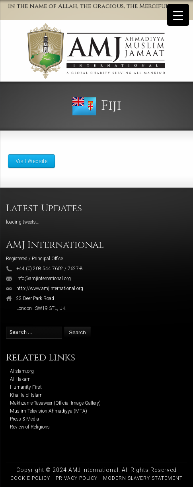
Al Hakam (20, 379)
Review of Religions (30, 427)
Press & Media (24, 419)
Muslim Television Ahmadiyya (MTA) (48, 411)
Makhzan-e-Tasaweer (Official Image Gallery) (55, 403)
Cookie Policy (30, 478)
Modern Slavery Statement (143, 478)
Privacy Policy (76, 478)
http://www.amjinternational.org (49, 288)
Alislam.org (22, 371)
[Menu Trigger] (178, 15)
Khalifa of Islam (26, 395)
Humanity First (26, 387)
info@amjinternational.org (43, 278)
